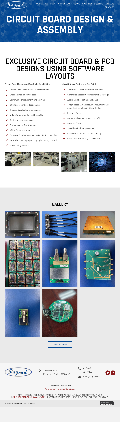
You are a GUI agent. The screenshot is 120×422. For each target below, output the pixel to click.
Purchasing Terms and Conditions (60, 389)
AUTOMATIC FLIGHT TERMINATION (87, 395)
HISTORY (28, 395)
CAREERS (93, 397)
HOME (19, 395)
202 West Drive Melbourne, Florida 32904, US (56, 372)
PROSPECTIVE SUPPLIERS (58, 397)
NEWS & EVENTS (79, 397)
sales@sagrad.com (91, 376)
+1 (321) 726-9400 (87, 370)
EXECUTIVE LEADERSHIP (45, 395)
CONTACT (103, 397)
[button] (60, 344)
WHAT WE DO (64, 395)
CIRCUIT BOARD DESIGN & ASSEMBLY (28, 397)
